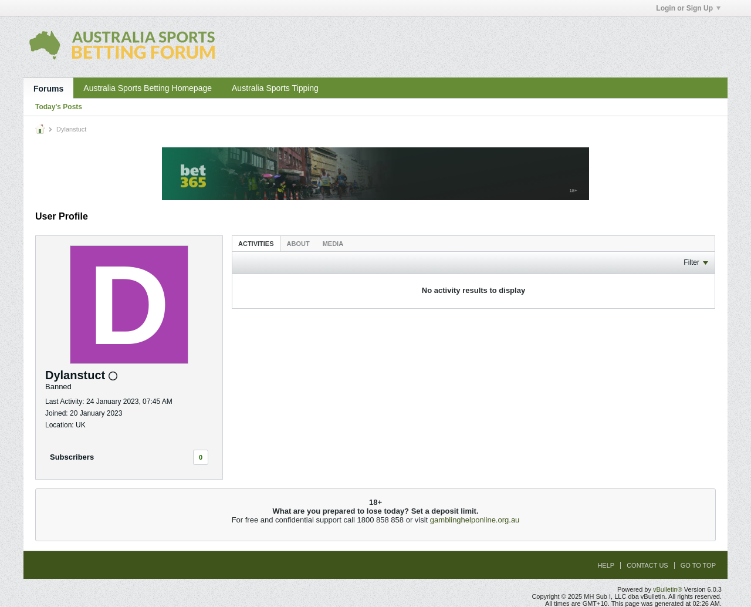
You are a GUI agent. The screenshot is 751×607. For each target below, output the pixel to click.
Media (333, 243)
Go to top (698, 565)
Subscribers (72, 457)
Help (605, 565)
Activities (256, 243)
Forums (48, 88)
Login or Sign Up (688, 8)
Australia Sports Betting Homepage (147, 88)
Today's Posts (58, 107)
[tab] (256, 243)
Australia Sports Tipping (275, 88)
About (298, 243)
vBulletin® (667, 589)
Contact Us (647, 565)
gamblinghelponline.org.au (475, 519)
